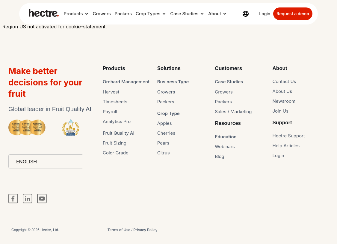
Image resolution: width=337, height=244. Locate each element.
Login (264, 13)
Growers (102, 13)
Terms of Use (119, 230)
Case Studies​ (229, 82)
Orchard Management (126, 82)
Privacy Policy (145, 230)
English (26, 162)
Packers (123, 13)
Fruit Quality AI (119, 133)
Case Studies (184, 13)
